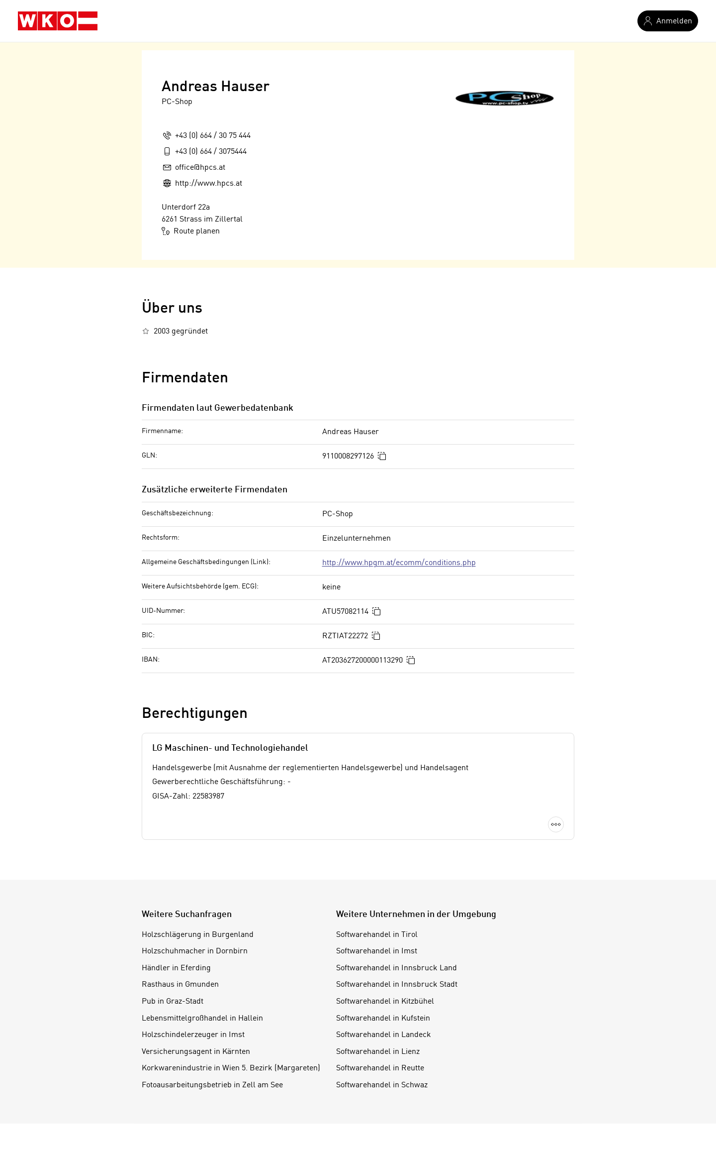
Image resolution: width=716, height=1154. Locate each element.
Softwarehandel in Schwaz (382, 1085)
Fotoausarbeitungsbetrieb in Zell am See (212, 1085)
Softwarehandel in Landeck (383, 1035)
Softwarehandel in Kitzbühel (385, 1002)
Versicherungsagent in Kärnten (196, 1052)
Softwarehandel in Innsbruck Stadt (396, 985)
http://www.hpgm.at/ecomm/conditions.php (399, 563)
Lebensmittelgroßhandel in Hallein (202, 1019)
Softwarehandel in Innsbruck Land (396, 968)
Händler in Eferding (176, 968)
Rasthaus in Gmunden (180, 985)
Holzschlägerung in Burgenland (198, 935)
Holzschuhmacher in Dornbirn (195, 951)
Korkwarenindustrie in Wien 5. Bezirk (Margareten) (231, 1068)
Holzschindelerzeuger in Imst (193, 1035)
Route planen (191, 231)
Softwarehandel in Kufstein (383, 1019)
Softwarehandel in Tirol (377, 935)
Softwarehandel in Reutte (380, 1068)
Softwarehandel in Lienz (378, 1052)
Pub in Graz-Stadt (172, 1002)
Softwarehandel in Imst (376, 951)
